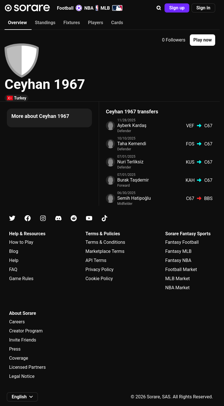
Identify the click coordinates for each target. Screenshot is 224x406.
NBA (91, 8)
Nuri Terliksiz (130, 162)
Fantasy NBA (178, 260)
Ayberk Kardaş (132, 125)
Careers (17, 321)
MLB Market (177, 278)
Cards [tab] (117, 22)
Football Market (181, 269)
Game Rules (21, 278)
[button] (159, 8)
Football (69, 8)
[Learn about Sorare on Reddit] (73, 218)
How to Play (21, 242)
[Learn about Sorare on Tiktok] (104, 218)
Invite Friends (22, 340)
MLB (111, 8)
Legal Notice (21, 376)
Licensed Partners (27, 367)
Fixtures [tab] (71, 22)
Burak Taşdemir (133, 180)
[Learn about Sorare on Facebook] (27, 218)
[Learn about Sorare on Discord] (58, 218)
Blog (13, 251)
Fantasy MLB (178, 251)
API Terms (95, 260)
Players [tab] (95, 22)
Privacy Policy (99, 269)
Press (14, 349)
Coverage (18, 358)
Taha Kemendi (131, 143)
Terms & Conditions (105, 242)
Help (14, 260)
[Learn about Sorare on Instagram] (43, 218)
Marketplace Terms (104, 251)
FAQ (13, 269)
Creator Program (26, 331)
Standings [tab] (45, 22)
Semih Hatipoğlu (134, 198)
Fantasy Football (182, 242)
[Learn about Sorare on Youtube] (89, 218)
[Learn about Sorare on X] (12, 218)
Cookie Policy (99, 278)
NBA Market (177, 287)
